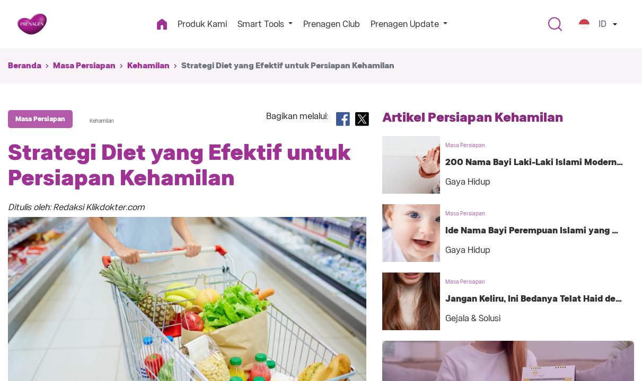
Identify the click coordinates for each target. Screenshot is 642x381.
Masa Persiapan (84, 65)
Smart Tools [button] (262, 24)
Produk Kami (202, 24)
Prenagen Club (331, 24)
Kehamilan (148, 65)
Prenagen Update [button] (406, 24)
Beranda (24, 65)
